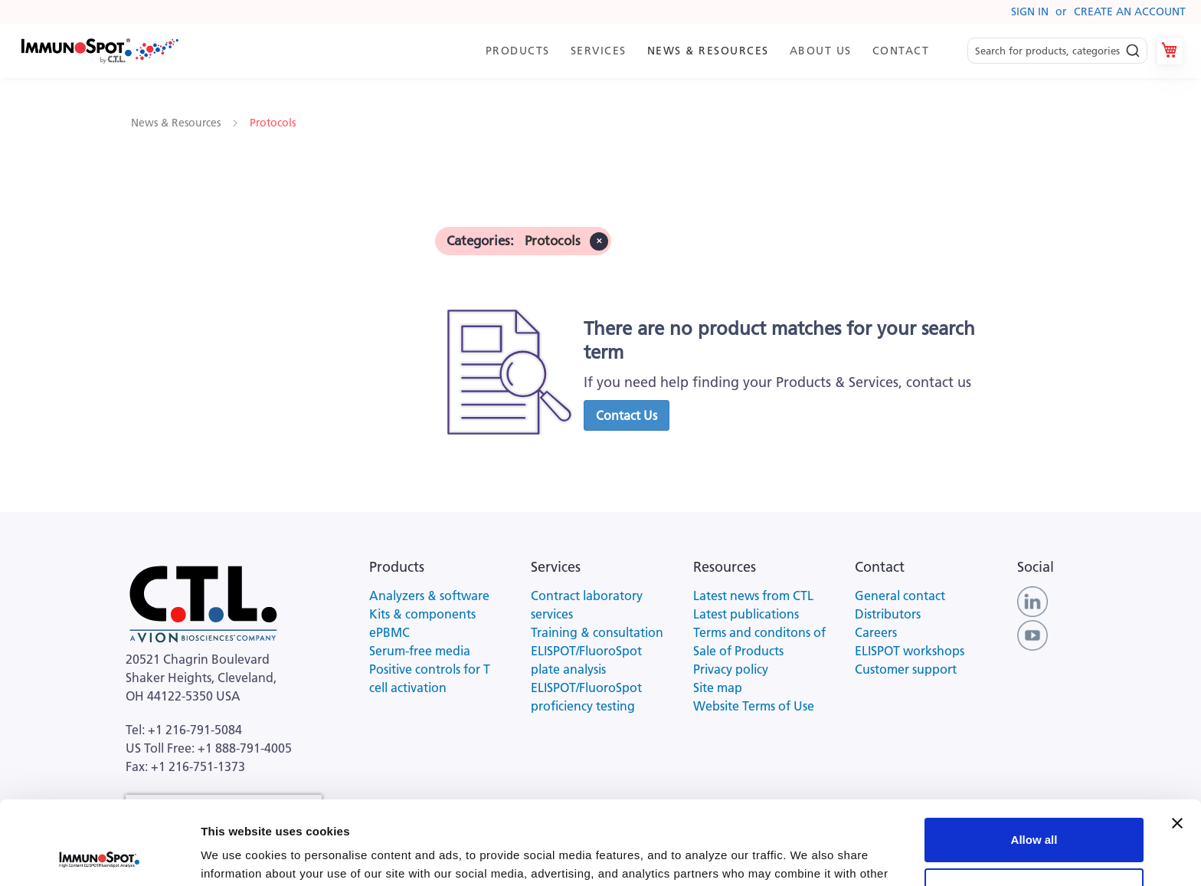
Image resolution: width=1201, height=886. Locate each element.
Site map (717, 687)
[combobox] (1057, 51)
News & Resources (177, 123)
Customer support (906, 669)
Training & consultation (597, 632)
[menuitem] (516, 51)
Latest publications (746, 614)
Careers (876, 632)
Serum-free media (419, 650)
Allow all (1034, 761)
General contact (900, 595)
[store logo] (98, 51)
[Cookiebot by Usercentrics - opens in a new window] (99, 856)
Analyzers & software (429, 595)
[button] (626, 415)
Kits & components (422, 614)
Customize (1034, 811)
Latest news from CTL (753, 595)
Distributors (888, 614)
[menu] (706, 51)
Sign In (1030, 11)
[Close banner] (1177, 745)
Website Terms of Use (753, 706)
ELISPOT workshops (909, 650)
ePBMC (389, 632)
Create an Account (1130, 11)
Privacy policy (730, 669)
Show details (236, 855)
